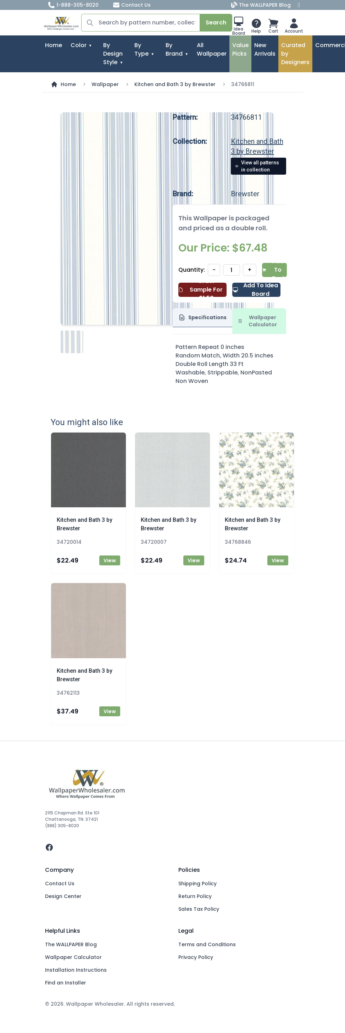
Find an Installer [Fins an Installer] (65, 982)
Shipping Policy (197, 883)
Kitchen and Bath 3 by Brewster (175, 84)
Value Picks (240, 49)
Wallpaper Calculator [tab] (257, 321)
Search (216, 22)
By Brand (174, 49)
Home (53, 45)
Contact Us (132, 5)
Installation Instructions (76, 969)
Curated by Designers (295, 53)
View (110, 560)
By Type (141, 49)
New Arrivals (265, 49)
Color (79, 45)
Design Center (63, 896)
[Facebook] (299, 5)
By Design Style (113, 53)
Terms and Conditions (207, 944)
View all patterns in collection (257, 166)
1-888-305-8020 (73, 5)
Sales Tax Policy (198, 909)
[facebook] (172, 847)
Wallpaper (105, 84)
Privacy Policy (195, 957)
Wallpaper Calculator (73, 957)
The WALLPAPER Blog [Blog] (261, 5)
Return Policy (195, 896)
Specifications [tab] (202, 317)
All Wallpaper (212, 49)
